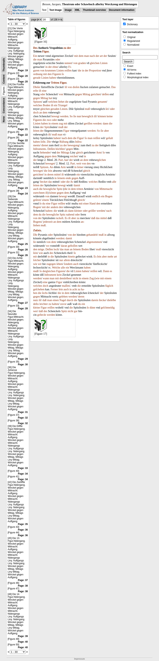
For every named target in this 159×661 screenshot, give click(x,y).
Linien (104, 63)
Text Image (55, 10)
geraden (54, 108)
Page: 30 (23, 364)
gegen (78, 94)
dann (105, 123)
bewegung (73, 145)
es (111, 271)
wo (47, 245)
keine (110, 116)
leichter (44, 303)
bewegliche (49, 188)
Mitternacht (105, 188)
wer (35, 311)
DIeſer (36, 87)
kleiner (78, 210)
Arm (98, 152)
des (51, 252)
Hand (93, 203)
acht (74, 289)
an (40, 112)
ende (68, 178)
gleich (79, 152)
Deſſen (51, 148)
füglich (109, 285)
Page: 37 (23, 580)
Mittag (86, 94)
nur (61, 260)
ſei (107, 108)
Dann (106, 271)
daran (64, 245)
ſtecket (43, 181)
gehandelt (91, 234)
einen (56, 300)
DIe (35, 234)
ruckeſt (59, 218)
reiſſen (68, 70)
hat (50, 98)
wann (46, 278)
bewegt (55, 116)
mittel (57, 174)
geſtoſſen (73, 245)
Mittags (65, 152)
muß (87, 108)
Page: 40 (23, 641)
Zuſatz (37, 230)
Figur (45, 51)
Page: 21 (23, 129)
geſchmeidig (108, 307)
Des (35, 47)
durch (70, 300)
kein (59, 274)
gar (76, 311)
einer (86, 203)
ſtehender (45, 152)
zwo (49, 119)
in (46, 66)
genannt (102, 101)
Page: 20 (23, 76)
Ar (71, 181)
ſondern (68, 263)
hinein (71, 256)
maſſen (65, 285)
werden (64, 116)
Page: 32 (23, 417)
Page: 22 (23, 134)
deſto (36, 303)
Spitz (47, 127)
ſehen (59, 263)
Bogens (37, 221)
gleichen (94, 63)
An (51, 167)
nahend (70, 214)
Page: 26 (23, 249)
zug (61, 123)
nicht (75, 278)
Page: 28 (23, 308)
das (50, 181)
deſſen (105, 94)
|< (38, 19)
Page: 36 (23, 529)
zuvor (63, 303)
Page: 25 (23, 244)
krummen (50, 70)
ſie (74, 116)
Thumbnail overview (94, 10)
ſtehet (61, 101)
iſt (66, 87)
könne (52, 192)
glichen (102, 159)
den (50, 74)
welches (37, 105)
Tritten (55, 82)
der (69, 47)
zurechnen (39, 192)
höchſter (60, 148)
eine (44, 90)
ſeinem (61, 178)
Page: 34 (23, 473)
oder (57, 59)
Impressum (79, 659)
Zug (91, 278)
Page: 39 (23, 636)
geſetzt (36, 199)
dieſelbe (111, 300)
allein (67, 260)
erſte (35, 90)
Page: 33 (23, 468)
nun (79, 116)
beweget (50, 163)
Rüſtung (63, 141)
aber (106, 130)
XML (77, 10)
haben (52, 77)
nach (92, 55)
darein (94, 300)
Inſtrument (50, 274)
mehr (110, 256)
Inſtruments (39, 148)
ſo (63, 74)
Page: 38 (23, 585)
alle (114, 181)
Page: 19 (23, 70)
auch (35, 188)
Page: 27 (23, 302)
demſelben (65, 278)
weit (78, 163)
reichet (73, 156)
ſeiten (36, 130)
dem (81, 55)
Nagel (62, 300)
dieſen (76, 87)
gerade (36, 77)
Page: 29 (23, 359)
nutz (35, 300)
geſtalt (109, 138)
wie (41, 252)
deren (50, 174)
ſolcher (37, 260)
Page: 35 (23, 524)
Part (60, 159)
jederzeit (48, 221)
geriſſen (88, 123)
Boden (46, 105)
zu (64, 47)
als (66, 210)
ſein (50, 170)
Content (3, 79)
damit (77, 185)
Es (66, 218)
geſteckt (41, 314)
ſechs (45, 292)
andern (54, 207)
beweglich (87, 116)
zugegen (51, 263)
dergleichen (48, 271)
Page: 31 (23, 412)
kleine (36, 307)
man (86, 55)
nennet (68, 63)
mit (76, 55)
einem (54, 123)
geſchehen (38, 289)
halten (48, 210)
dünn (92, 307)
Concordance (3, 105)
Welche (56, 267)
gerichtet (96, 94)
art (101, 55)
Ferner (54, 289)
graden (82, 63)
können (102, 116)
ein (55, 105)
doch (36, 112)
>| (61, 19)
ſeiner (80, 167)
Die (49, 141)
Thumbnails (3, 64)
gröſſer (92, 210)
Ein (35, 55)
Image (68, 10)
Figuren (56, 74)
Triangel (62, 105)
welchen (52, 101)
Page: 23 (23, 188)
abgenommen (94, 241)
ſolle (42, 141)
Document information (121, 10)
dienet (44, 145)
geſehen (63, 296)
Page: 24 (23, 193)
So (71, 116)
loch (56, 249)
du (43, 203)
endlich (96, 196)
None (3, 119)
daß (93, 218)
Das (113, 87)
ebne (55, 66)
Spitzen (37, 101)
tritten (80, 188)
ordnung (37, 74)
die (35, 59)
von (75, 63)
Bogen (109, 196)
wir (40, 263)
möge (41, 249)
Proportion (95, 70)
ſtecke (102, 300)
